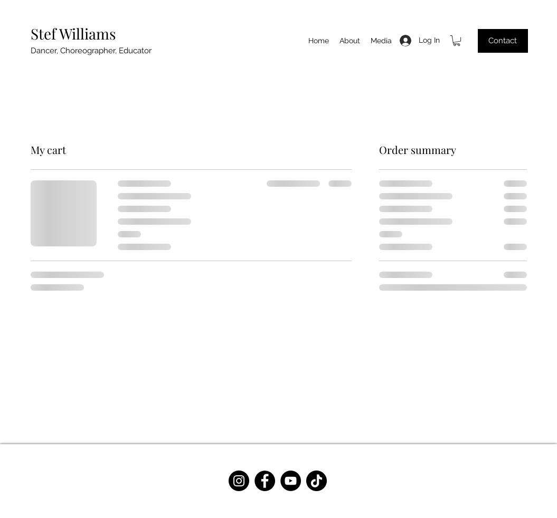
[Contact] (503, 41)
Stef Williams (73, 33)
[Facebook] (264, 481)
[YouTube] (290, 481)
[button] (456, 40)
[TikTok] (316, 481)
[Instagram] (239, 481)
